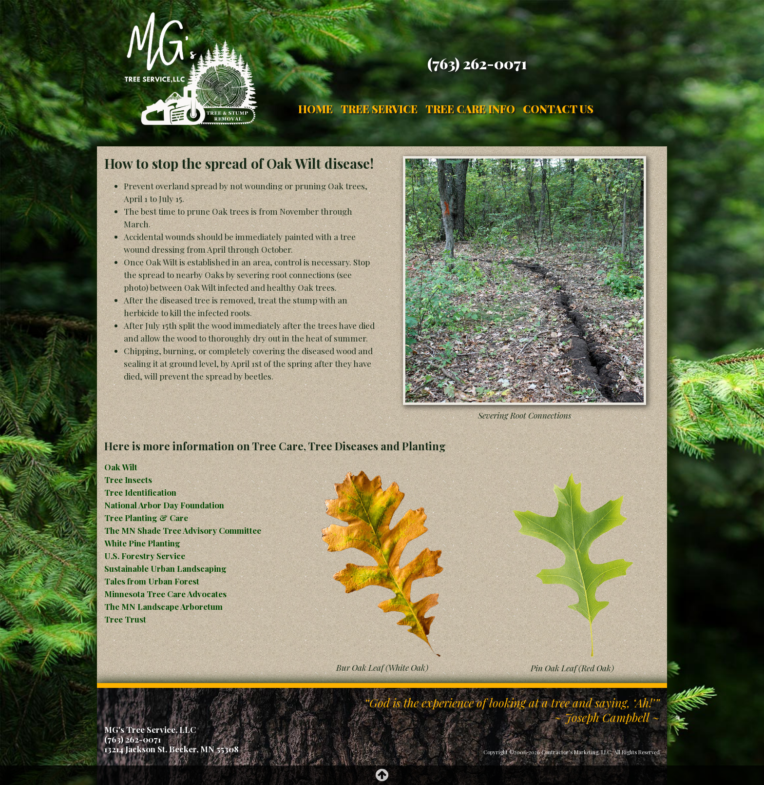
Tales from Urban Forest (151, 581)
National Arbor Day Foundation (164, 505)
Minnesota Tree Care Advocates (165, 593)
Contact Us (558, 108)
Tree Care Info (470, 108)
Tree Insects (128, 479)
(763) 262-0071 (477, 63)
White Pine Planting (142, 543)
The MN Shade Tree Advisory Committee (182, 530)
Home (315, 108)
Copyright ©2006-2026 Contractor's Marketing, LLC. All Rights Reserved (571, 752)
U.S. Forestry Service (144, 555)
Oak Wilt (120, 467)
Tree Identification (140, 492)
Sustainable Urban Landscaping (165, 568)
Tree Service (379, 108)
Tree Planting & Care (146, 517)
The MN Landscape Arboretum (163, 606)
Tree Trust (125, 619)
